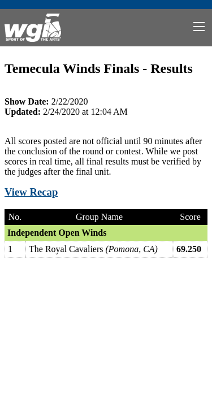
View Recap (31, 192)
